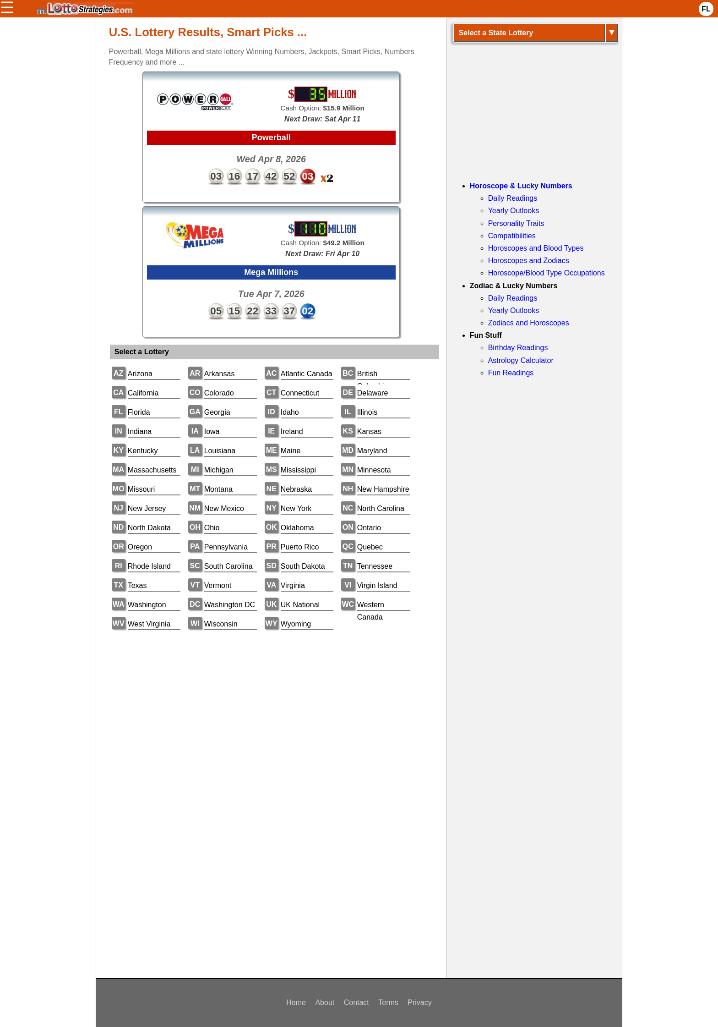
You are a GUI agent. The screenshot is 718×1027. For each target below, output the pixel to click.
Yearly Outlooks (513, 210)
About (324, 1002)
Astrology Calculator (521, 360)
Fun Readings (511, 373)
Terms (388, 1002)
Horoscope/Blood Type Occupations (546, 273)
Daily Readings (513, 198)
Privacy (419, 1002)
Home (296, 1002)
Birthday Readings (518, 347)
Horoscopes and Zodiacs (528, 260)
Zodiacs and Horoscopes (528, 323)
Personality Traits (516, 223)
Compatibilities (512, 236)
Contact (356, 1002)
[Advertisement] (271, 708)
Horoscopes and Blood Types (536, 248)
